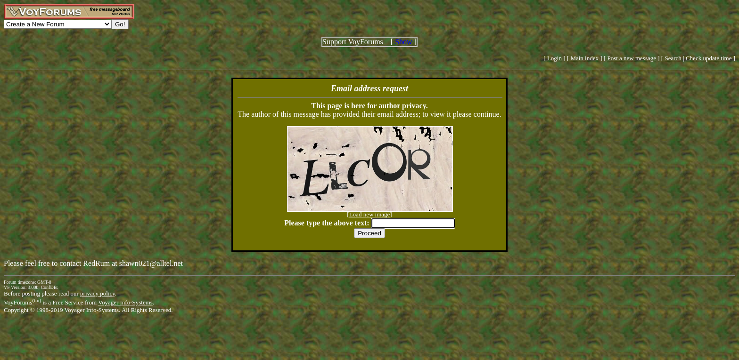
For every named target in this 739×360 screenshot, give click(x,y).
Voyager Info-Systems (125, 302)
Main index (584, 58)
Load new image (369, 214)
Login (554, 58)
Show (403, 42)
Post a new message (631, 58)
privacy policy (97, 293)
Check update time (708, 58)
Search (673, 58)
